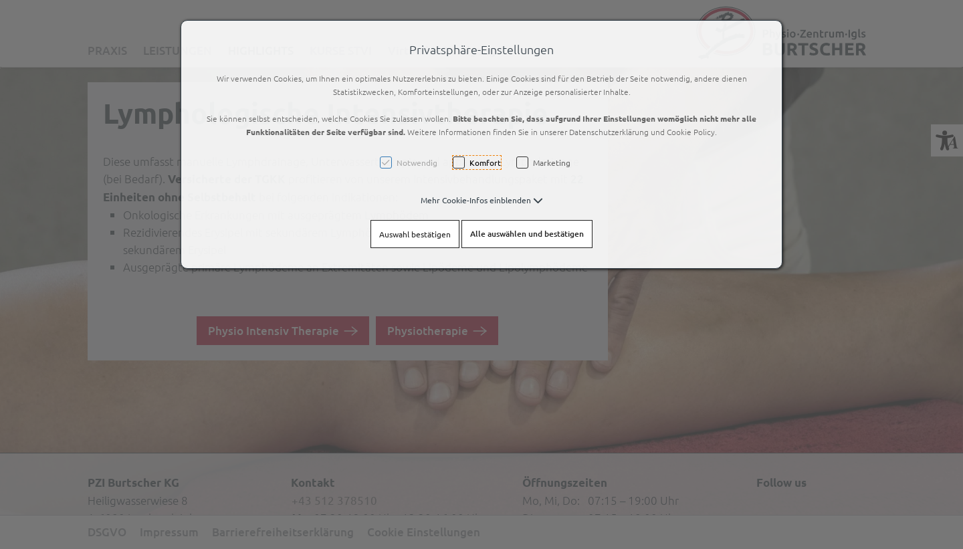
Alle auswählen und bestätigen (527, 233)
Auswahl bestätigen (415, 234)
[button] (482, 200)
